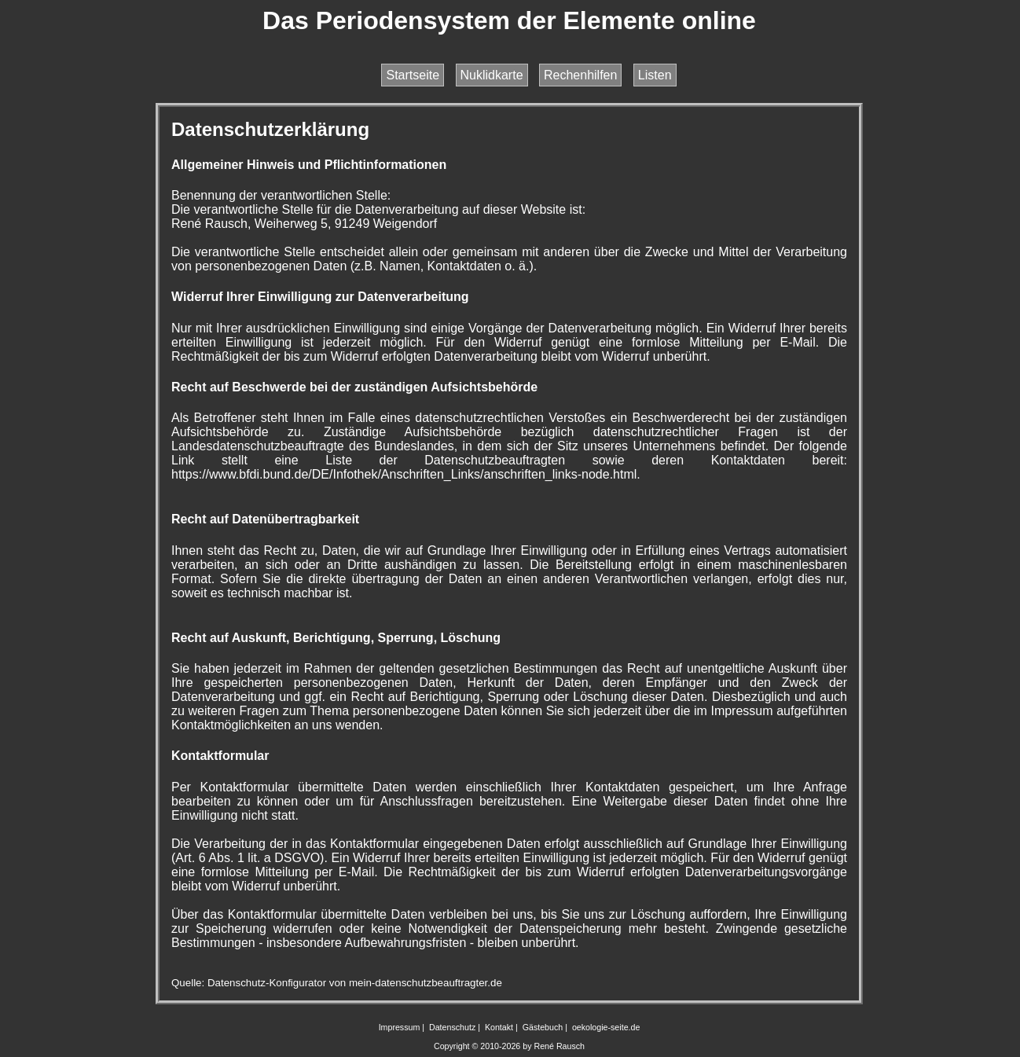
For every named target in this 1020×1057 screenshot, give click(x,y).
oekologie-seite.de (606, 1027)
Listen (655, 75)
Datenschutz (452, 1027)
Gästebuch (543, 1027)
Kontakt (499, 1027)
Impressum (399, 1027)
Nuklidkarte (491, 75)
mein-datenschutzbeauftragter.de (425, 983)
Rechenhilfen (580, 75)
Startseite (412, 75)
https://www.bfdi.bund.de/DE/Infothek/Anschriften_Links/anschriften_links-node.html (404, 474)
